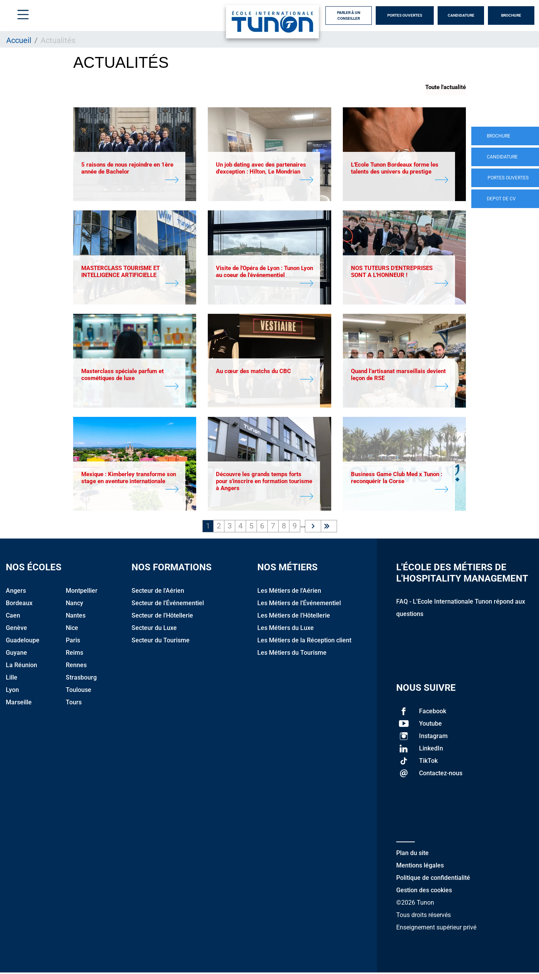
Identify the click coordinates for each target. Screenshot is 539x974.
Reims (74, 654)
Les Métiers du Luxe (285, 629)
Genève (16, 629)
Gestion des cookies (424, 891)
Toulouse (78, 691)
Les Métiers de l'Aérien (289, 592)
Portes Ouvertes (404, 15)
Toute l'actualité (445, 87)
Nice (72, 629)
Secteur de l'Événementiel (168, 604)
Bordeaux (19, 604)
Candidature (461, 15)
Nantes (76, 617)
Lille (11, 679)
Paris (73, 641)
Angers (16, 592)
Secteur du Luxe (154, 629)
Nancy (74, 604)
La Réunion (21, 666)
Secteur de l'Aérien (158, 592)
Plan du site (412, 854)
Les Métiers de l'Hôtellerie (293, 617)
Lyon (12, 691)
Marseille (19, 703)
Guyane (16, 654)
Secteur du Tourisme (161, 641)
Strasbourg (81, 679)
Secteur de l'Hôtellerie (162, 617)
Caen (13, 617)
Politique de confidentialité (433, 879)
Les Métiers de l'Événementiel (299, 604)
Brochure (511, 15)
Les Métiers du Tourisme (292, 654)
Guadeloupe (22, 641)
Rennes (76, 666)
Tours (74, 703)
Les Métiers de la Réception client (304, 641)
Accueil (18, 40)
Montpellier (82, 592)
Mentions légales (420, 867)
